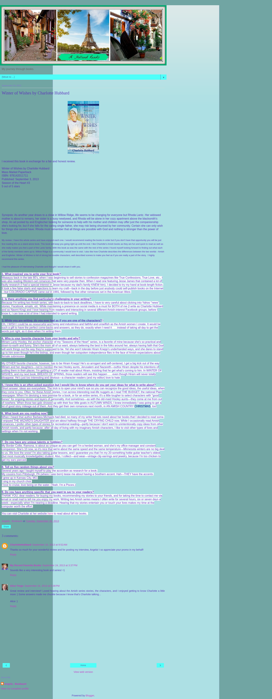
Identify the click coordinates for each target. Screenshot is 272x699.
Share (6, 526)
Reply (13, 554)
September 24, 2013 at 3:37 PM (59, 565)
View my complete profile (15, 688)
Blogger (90, 695)
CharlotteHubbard (20, 544)
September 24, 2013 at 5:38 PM (42, 585)
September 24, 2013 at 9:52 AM (49, 544)
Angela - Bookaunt (15, 684)
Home (83, 665)
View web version (83, 672)
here (50, 513)
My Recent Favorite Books (25, 565)
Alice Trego (17, 585)
